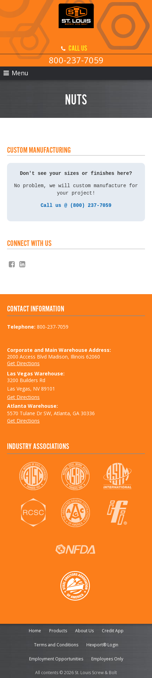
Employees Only (107, 657)
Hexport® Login (102, 643)
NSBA (75, 474)
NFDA (75, 548)
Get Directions (23, 362)
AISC (33, 474)
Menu (16, 73)
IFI (117, 511)
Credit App (113, 629)
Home (35, 629)
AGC (75, 511)
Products (58, 629)
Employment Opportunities (56, 657)
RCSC (33, 511)
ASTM (117, 474)
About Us (84, 629)
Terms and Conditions (56, 643)
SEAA (75, 584)
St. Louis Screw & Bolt (76, 21)
